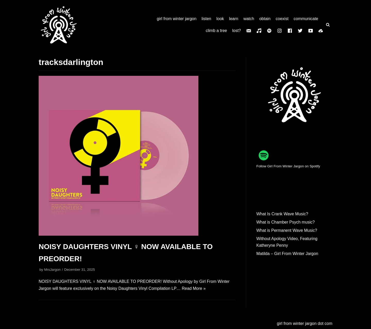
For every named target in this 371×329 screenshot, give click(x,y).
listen (206, 19)
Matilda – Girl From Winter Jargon (287, 253)
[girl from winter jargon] (59, 25)
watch (248, 19)
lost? (236, 30)
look (220, 19)
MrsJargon (52, 270)
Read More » (194, 288)
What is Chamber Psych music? (285, 222)
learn (233, 19)
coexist (282, 19)
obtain (265, 19)
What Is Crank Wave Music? (282, 214)
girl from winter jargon (177, 19)
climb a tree (216, 30)
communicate (306, 19)
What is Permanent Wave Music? (286, 230)
